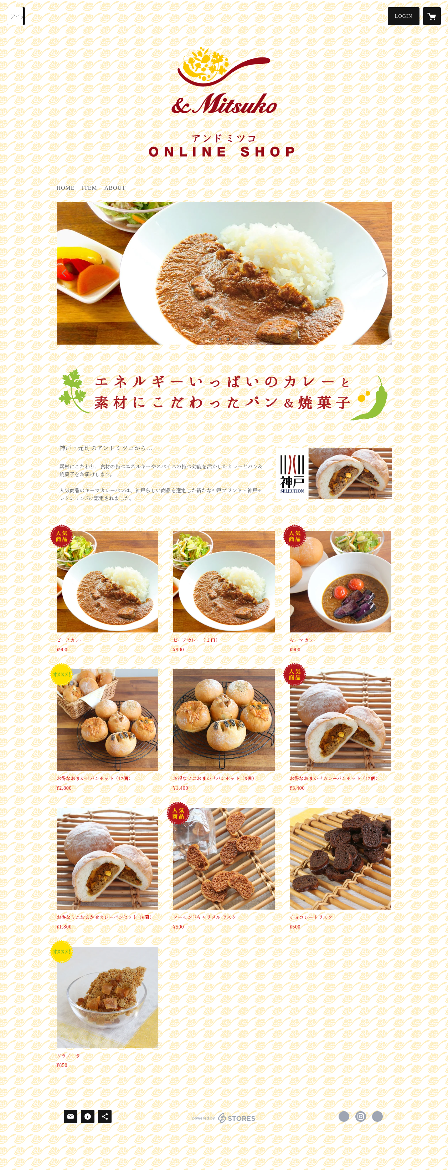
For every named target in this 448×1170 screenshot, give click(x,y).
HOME (66, 188)
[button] (403, 16)
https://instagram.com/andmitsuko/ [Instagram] (360, 1116)
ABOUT (115, 188)
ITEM (89, 188)
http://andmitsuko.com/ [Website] (377, 1116)
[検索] (16, 16)
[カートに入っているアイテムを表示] (432, 16)
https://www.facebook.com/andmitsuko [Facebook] (344, 1116)
